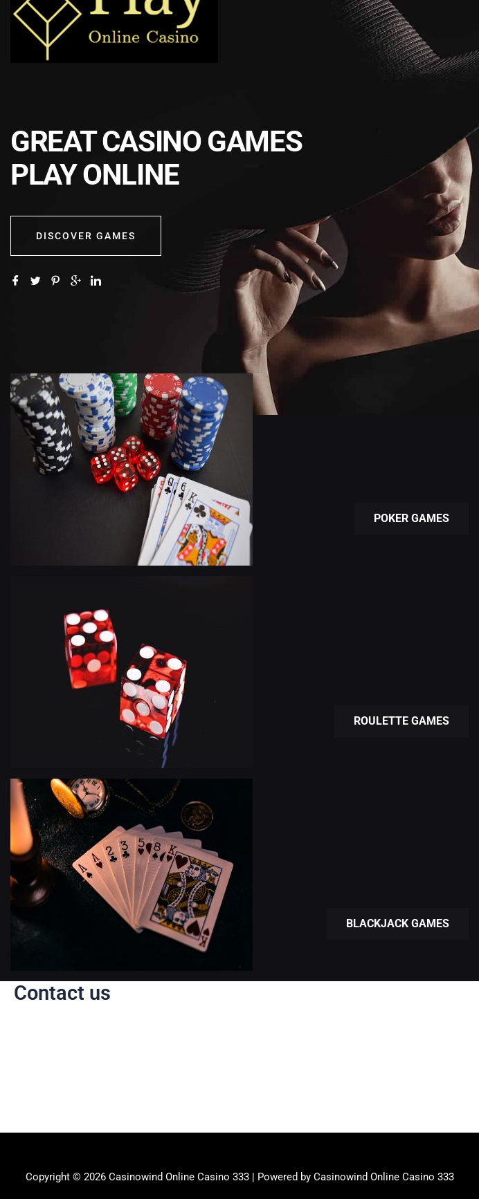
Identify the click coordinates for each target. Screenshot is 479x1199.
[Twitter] (35, 281)
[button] (239, 1153)
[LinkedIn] (96, 281)
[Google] (76, 281)
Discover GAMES (86, 235)
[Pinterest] (56, 281)
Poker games (411, 518)
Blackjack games (397, 923)
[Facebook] (15, 281)
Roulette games (401, 720)
